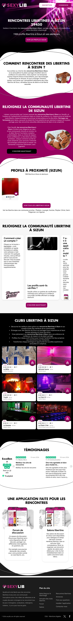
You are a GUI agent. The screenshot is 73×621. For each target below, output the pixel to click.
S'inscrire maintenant (21, 151)
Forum (41, 604)
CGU (46, 616)
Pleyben (38, 210)
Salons (41, 607)
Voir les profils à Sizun (36, 40)
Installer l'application (63, 603)
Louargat (45, 210)
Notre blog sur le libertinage (45, 594)
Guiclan (51, 210)
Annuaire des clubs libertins (46, 600)
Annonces (59, 597)
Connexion (63, 5)
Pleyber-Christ (60, 210)
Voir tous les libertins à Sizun (36, 205)
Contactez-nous (61, 606)
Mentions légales (55, 616)
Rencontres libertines (63, 594)
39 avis (8, 471)
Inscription (47, 5)
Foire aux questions (63, 600)
